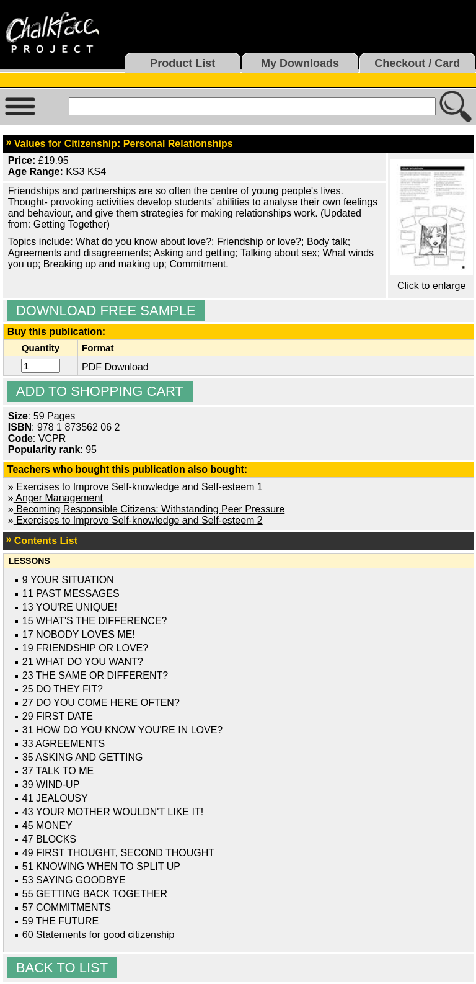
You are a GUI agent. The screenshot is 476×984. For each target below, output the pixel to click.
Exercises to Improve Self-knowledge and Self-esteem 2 (138, 520)
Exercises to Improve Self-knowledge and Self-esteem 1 (138, 486)
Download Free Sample (106, 310)
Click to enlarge (431, 285)
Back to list (62, 967)
